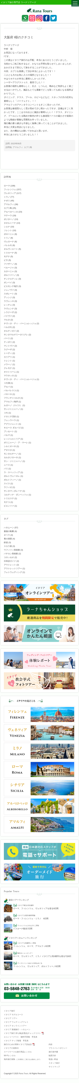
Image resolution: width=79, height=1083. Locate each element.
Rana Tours (23, 1073)
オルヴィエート (11, 249)
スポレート (9, 294)
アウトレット (10, 565)
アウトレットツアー (13, 568)
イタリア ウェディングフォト (16, 1022)
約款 (50, 1044)
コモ (6, 413)
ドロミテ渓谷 (10, 416)
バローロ (8, 394)
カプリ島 (28, 147)
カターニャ (9, 271)
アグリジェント (11, 424)
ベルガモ (8, 327)
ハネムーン (9, 527)
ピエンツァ (9, 506)
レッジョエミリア (12, 439)
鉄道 (6, 542)
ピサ (6, 260)
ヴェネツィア (10, 193)
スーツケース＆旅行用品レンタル (18, 1052)
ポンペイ (8, 282)
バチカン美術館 (11, 553)
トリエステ (9, 498)
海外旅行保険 (22, 1059)
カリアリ (8, 357)
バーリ (7, 338)
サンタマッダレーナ (13, 491)
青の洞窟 (8, 539)
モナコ (7, 502)
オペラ (7, 535)
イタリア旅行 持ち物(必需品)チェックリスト (22, 1033)
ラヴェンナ (9, 308)
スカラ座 (8, 546)
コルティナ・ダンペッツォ (16, 494)
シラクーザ (9, 312)
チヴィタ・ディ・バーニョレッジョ (20, 323)
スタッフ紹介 (54, 1063)
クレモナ (8, 368)
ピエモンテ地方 (11, 286)
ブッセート (9, 431)
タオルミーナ (10, 223)
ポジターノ (9, 219)
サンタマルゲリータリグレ (16, 334)
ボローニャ (9, 234)
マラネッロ (9, 375)
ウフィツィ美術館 (12, 550)
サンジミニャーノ (12, 409)
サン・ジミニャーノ (13, 461)
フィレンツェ (10, 189)
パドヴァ (8, 316)
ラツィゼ (8, 487)
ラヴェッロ (9, 301)
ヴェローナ (9, 241)
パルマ (7, 435)
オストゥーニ (10, 372)
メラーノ (8, 364)
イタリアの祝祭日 (11, 1048)
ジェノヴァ (9, 290)
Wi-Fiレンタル (10, 1055)
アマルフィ (18, 147)
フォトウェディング (13, 572)
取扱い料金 (53, 1059)
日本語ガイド (10, 561)
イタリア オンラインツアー (15, 1026)
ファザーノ (9, 264)
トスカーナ (9, 253)
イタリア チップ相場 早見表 (16, 1041)
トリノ (7, 238)
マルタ (7, 320)
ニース (7, 465)
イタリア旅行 (9, 1011)
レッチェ (8, 305)
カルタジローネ (11, 457)
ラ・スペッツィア (12, 472)
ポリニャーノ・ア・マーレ (16, 442)
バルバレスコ (10, 390)
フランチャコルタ (12, 398)
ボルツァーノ (10, 275)
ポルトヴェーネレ (12, 476)
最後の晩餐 (9, 531)
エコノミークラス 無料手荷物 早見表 (20, 1037)
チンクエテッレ (11, 279)
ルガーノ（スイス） (13, 405)
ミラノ (7, 197)
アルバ (7, 387)
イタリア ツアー (10, 1018)
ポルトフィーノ (11, 480)
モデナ (7, 256)
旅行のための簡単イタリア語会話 (18, 1044)
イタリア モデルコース (13, 1015)
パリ (6, 468)
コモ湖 (7, 383)
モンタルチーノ (11, 454)
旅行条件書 (53, 1052)
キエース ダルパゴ (12, 428)
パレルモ (8, 245)
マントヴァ (9, 346)
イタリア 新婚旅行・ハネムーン (17, 1029)
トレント (8, 361)
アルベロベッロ (11, 212)
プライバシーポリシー (58, 1048)
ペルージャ (9, 267)
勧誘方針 (52, 1055)
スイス (7, 483)
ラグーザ (8, 349)
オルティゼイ (10, 331)
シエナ (7, 227)
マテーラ (8, 215)
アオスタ (8, 450)
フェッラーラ (10, 420)
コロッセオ (9, 557)
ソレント (8, 230)
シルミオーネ (10, 446)
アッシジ (8, 297)
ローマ (7, 186)
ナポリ (7, 200)
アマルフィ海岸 (11, 401)
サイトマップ (54, 1067)
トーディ (8, 353)
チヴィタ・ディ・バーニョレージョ (20, 379)
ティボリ (8, 342)
